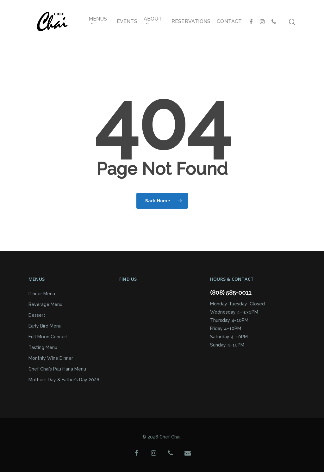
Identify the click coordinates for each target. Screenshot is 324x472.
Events (127, 21)
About (153, 21)
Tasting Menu (42, 347)
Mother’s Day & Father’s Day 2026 (63, 379)
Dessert (36, 315)
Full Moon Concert (48, 336)
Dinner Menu (41, 293)
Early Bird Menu (44, 325)
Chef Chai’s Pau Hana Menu (57, 368)
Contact (229, 21)
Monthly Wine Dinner (50, 358)
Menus (98, 21)
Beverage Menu (45, 304)
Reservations (190, 21)
